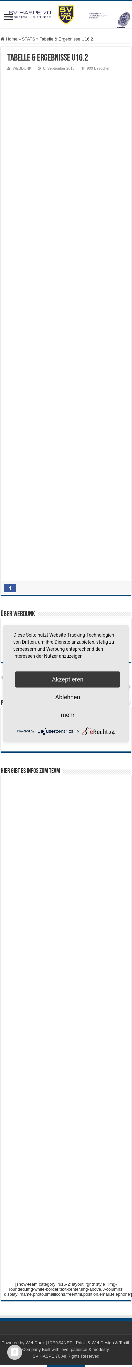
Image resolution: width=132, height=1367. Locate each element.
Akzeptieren (68, 679)
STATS (28, 39)
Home (9, 39)
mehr (67, 714)
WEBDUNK (22, 68)
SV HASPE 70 (46, 1356)
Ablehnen (67, 697)
